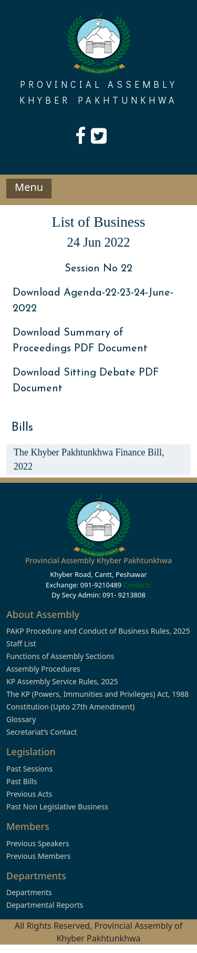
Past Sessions (29, 769)
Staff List (21, 643)
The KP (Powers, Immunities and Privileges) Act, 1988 (97, 694)
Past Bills (21, 781)
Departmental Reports (44, 905)
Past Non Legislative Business (57, 807)
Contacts (137, 585)
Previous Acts (29, 794)
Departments (29, 892)
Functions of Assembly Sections (60, 656)
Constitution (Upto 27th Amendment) (70, 707)
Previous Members (38, 856)
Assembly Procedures (43, 669)
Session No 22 (98, 268)
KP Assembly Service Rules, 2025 (62, 681)
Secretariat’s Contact (41, 732)
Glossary (21, 719)
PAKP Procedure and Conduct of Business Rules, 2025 (98, 631)
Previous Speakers (37, 843)
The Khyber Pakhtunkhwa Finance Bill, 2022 (89, 459)
